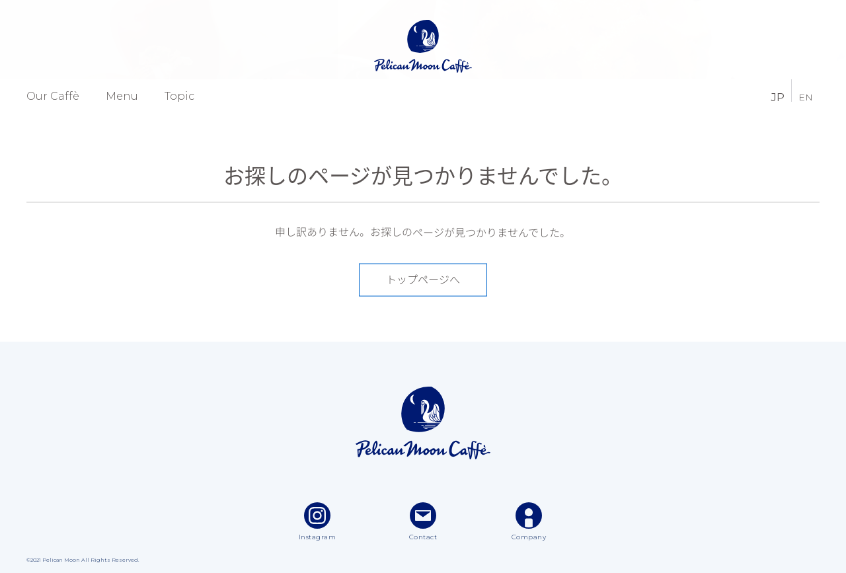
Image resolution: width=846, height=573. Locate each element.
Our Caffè (52, 96)
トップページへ (423, 280)
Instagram (317, 521)
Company (529, 521)
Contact (423, 521)
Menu (122, 96)
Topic (179, 96)
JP (778, 96)
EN (805, 96)
